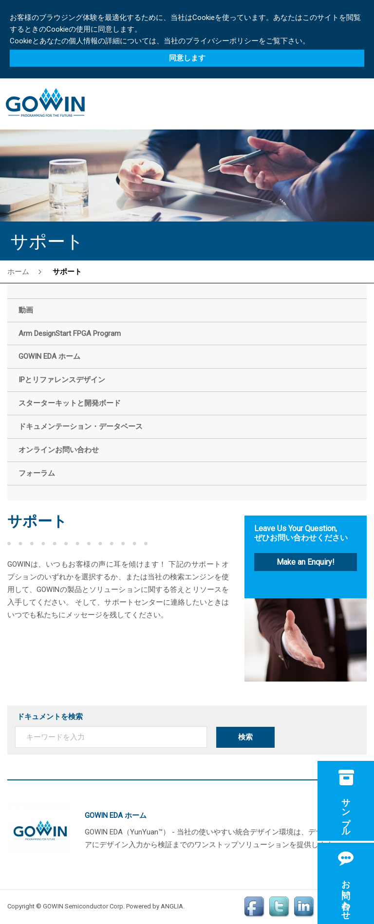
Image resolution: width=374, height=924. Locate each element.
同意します (187, 58)
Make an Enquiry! (306, 562)
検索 (245, 737)
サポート (67, 271)
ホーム (18, 271)
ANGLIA (172, 906)
